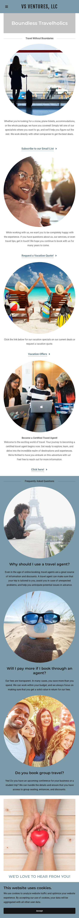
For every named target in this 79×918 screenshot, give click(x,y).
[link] (39, 7)
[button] (9, 7)
